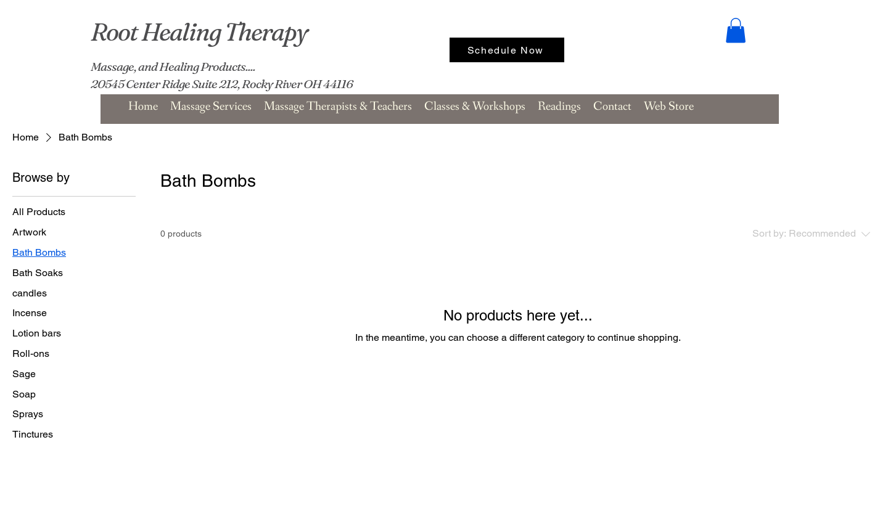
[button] (735, 30)
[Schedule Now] (507, 50)
